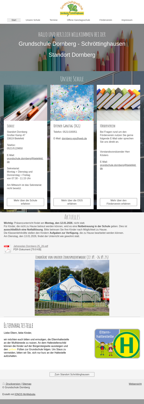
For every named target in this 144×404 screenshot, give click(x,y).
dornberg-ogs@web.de (74, 138)
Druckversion (11, 384)
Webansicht (135, 384)
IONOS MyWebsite (25, 394)
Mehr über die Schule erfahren (25, 202)
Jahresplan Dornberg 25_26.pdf (30, 246)
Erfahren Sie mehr (19, 361)
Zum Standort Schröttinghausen (72, 374)
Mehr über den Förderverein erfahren (118, 202)
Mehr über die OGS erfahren (72, 202)
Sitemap (26, 384)
